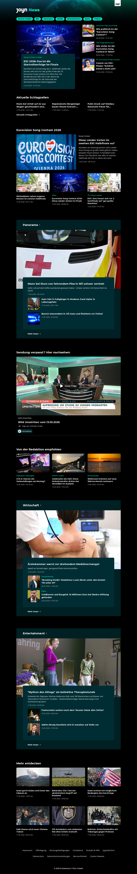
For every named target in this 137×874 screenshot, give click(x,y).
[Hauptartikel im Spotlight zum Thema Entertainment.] (35, 633)
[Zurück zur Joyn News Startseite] (28, 10)
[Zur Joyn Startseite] (118, 3)
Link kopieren (25, 431)
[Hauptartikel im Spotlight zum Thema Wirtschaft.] (32, 505)
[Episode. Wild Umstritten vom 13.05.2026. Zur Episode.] (68, 392)
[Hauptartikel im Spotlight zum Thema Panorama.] (31, 225)
